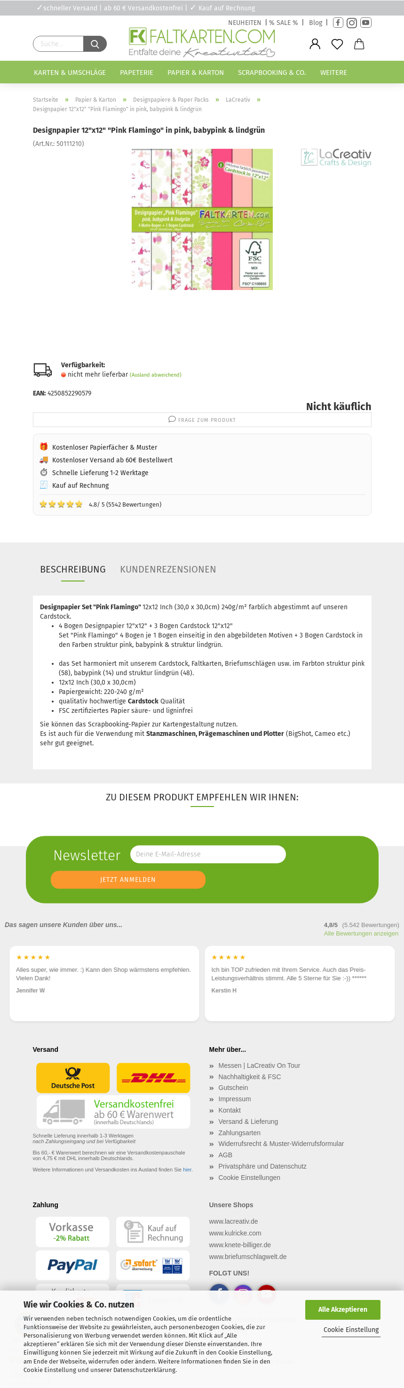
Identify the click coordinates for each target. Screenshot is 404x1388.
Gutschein (233, 1087)
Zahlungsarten (240, 1133)
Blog (315, 23)
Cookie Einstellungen (250, 1177)
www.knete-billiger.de (240, 1245)
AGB (226, 1155)
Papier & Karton (195, 72)
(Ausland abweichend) (156, 375)
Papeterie (136, 72)
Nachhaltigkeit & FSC (250, 1077)
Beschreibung (73, 569)
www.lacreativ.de (233, 1221)
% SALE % (283, 23)
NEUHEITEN (244, 23)
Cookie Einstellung (351, 1330)
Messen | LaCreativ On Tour (260, 1065)
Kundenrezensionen (168, 569)
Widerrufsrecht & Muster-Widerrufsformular (281, 1143)
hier (187, 1169)
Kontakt (230, 1110)
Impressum (235, 1099)
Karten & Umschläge (70, 72)
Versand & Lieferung (248, 1121)
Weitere (333, 72)
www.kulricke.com (235, 1233)
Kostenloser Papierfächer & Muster (104, 448)
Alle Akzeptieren (342, 1310)
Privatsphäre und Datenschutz (263, 1166)
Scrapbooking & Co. (272, 72)
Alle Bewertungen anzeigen (361, 933)
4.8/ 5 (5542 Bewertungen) (100, 504)
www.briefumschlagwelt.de (248, 1256)
